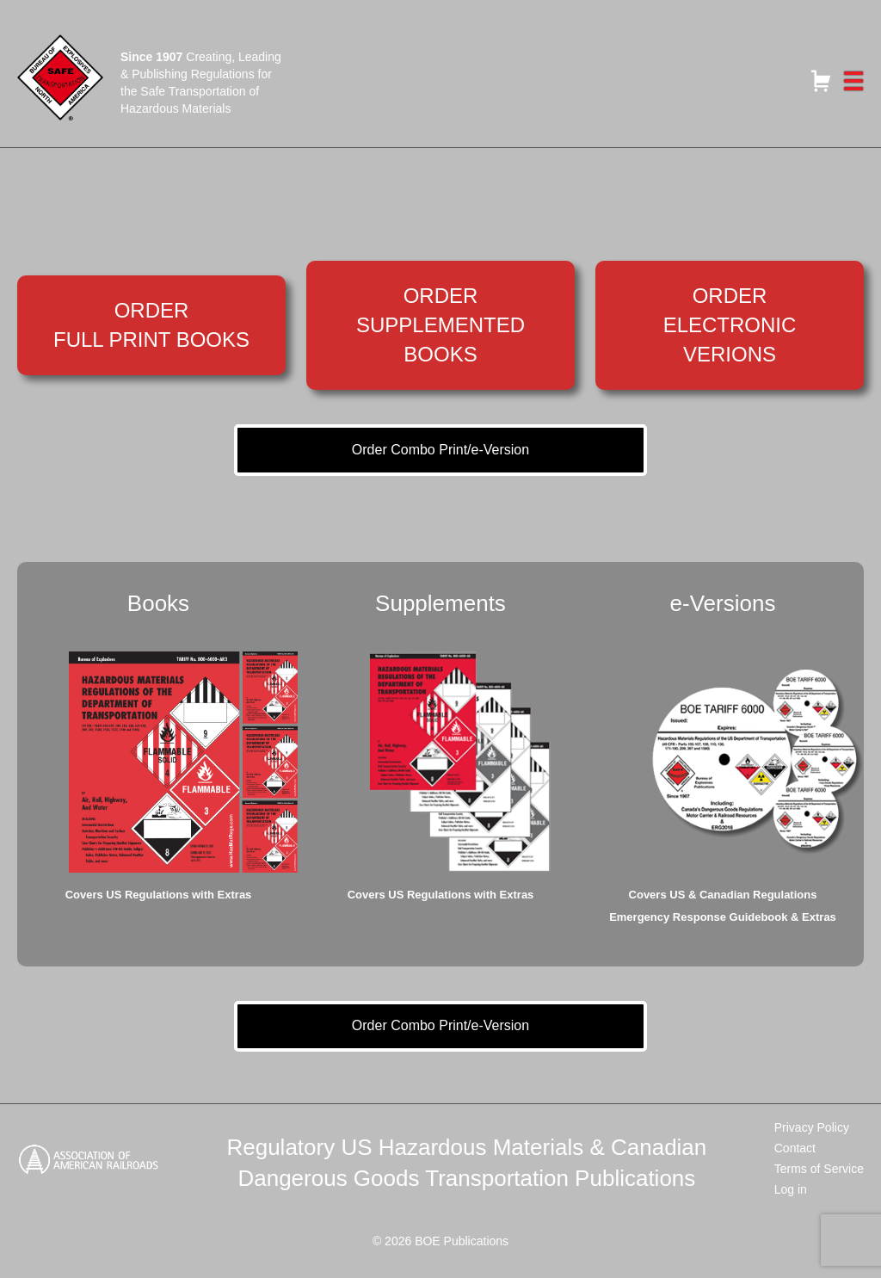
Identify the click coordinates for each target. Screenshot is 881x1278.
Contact (795, 1148)
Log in (790, 1189)
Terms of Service (819, 1169)
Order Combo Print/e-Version (440, 449)
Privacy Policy (811, 1127)
